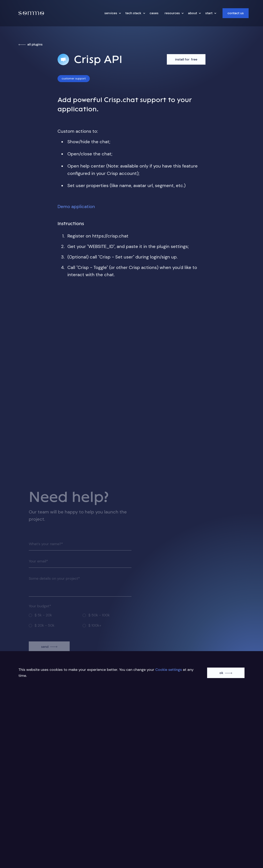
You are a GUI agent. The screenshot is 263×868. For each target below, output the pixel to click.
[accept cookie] (226, 673)
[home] (31, 13)
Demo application (76, 206)
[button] (111, 13)
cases (154, 13)
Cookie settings (168, 669)
